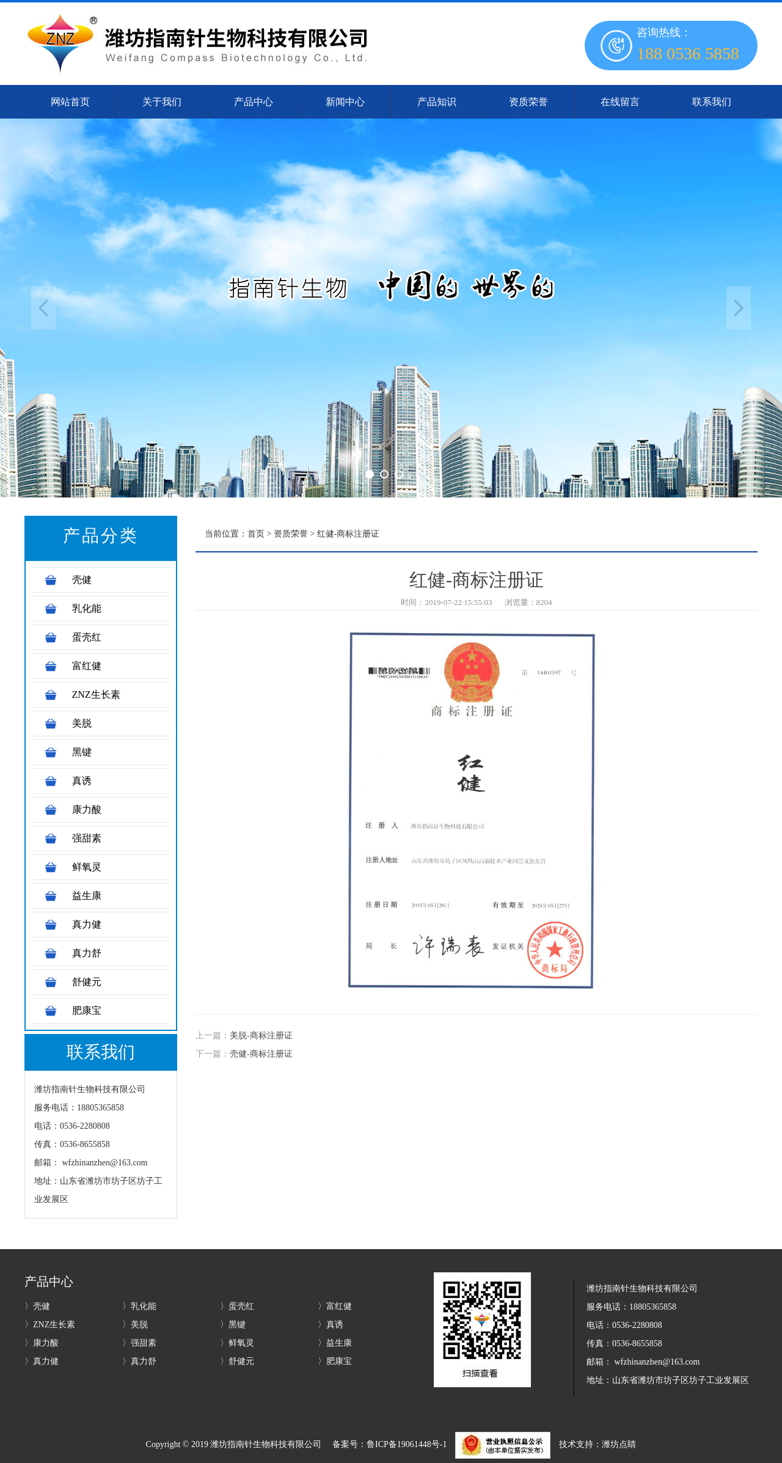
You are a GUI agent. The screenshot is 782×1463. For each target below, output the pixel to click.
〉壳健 (37, 1306)
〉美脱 (135, 1324)
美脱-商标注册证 (261, 1035)
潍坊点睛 (619, 1444)
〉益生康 (335, 1343)
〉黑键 (233, 1324)
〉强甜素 (139, 1343)
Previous (43, 308)
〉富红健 (335, 1306)
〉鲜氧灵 (237, 1343)
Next (738, 308)
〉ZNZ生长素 (49, 1324)
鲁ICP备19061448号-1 (407, 1444)
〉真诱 (330, 1324)
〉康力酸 (41, 1343)
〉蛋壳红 (237, 1306)
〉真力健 (41, 1361)
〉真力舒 (139, 1361)
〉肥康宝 (335, 1361)
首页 (256, 533)
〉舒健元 (237, 1361)
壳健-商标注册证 (261, 1053)
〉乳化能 (139, 1306)
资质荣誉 (291, 533)
